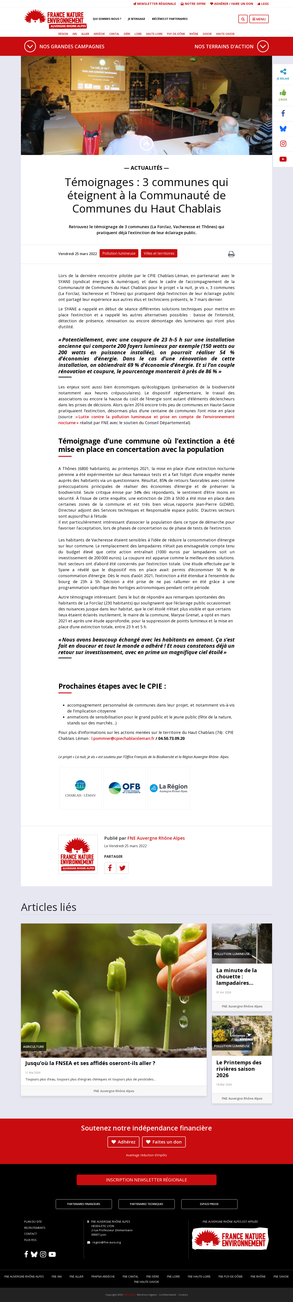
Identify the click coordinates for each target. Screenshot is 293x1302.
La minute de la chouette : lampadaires (236, 976)
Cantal (114, 34)
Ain (74, 34)
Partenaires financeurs (83, 1204)
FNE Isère (152, 1276)
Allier (85, 34)
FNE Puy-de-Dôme (231, 1276)
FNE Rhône (258, 1276)
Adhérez (123, 1142)
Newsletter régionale (154, 4)
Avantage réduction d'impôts (146, 1155)
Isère (127, 34)
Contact (30, 1234)
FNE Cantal (130, 1276)
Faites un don (164, 1142)
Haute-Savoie (225, 34)
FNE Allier (76, 1276)
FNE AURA (129, 1294)
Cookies (183, 1294)
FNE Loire (173, 1276)
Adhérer (221, 4)
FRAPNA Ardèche (103, 1276)
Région (63, 34)
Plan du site (33, 1222)
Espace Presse (209, 1204)
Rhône (193, 34)
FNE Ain (57, 1276)
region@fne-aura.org (107, 1242)
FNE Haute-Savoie (146, 1282)
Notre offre (193, 4)
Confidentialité (167, 1294)
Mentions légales (147, 1294)
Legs (263, 4)
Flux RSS (30, 1240)
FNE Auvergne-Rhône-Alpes (24, 1276)
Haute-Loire (154, 34)
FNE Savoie (281, 1276)
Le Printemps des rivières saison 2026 (238, 1069)
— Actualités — (146, 167)
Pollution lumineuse (118, 253)
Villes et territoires (159, 253)
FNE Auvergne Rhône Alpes (156, 838)
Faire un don (242, 4)
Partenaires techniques (146, 1204)
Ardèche (99, 34)
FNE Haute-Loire (199, 1276)
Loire (138, 34)
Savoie (207, 34)
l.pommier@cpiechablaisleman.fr (122, 738)
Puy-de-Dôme (176, 34)
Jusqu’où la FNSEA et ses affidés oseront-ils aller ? (90, 1063)
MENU (259, 19)
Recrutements (34, 1228)
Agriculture (33, 1047)
